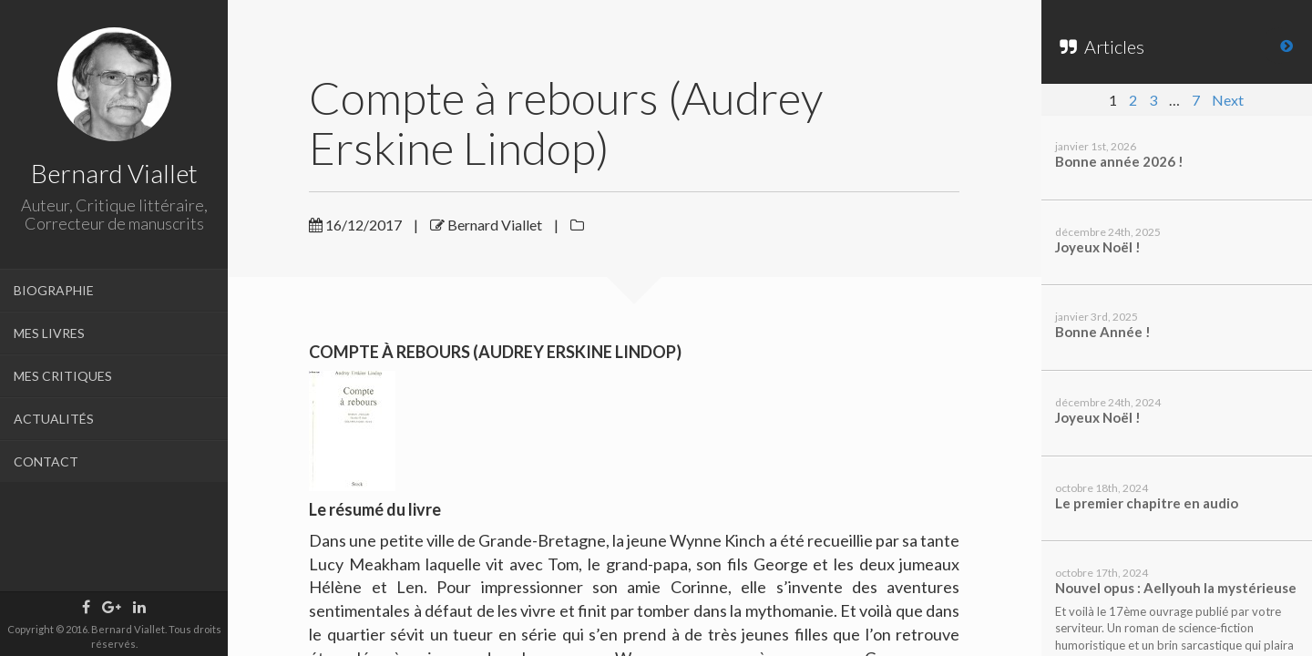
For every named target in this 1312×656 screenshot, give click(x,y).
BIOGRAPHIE (54, 290)
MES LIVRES (49, 333)
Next (1228, 99)
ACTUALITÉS (54, 418)
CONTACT (46, 461)
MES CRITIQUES (63, 376)
